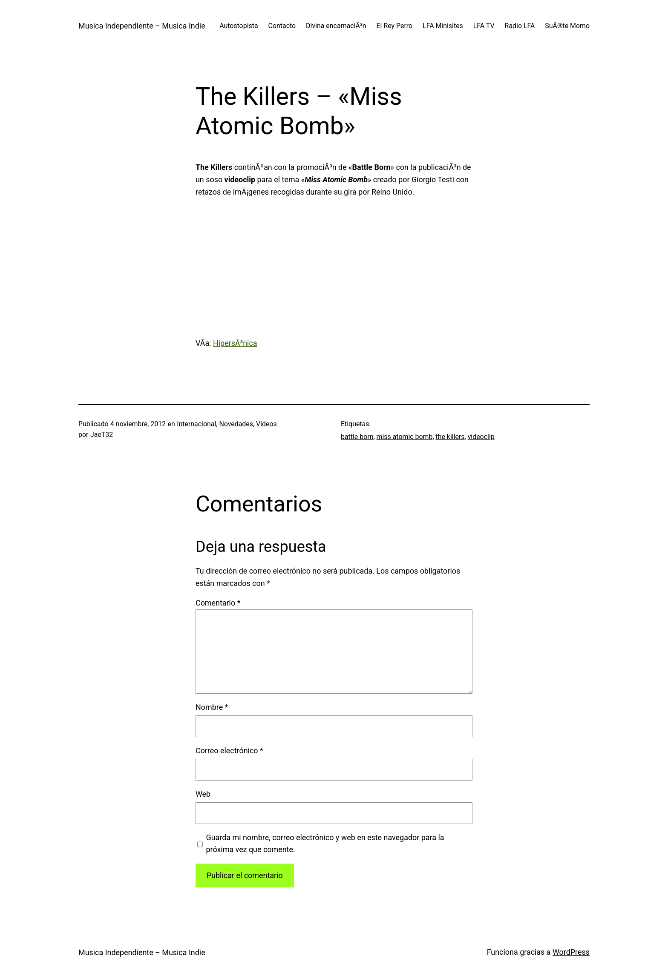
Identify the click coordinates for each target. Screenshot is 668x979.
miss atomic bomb (405, 437)
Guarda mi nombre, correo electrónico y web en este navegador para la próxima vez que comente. (325, 843)
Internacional (196, 424)
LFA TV (484, 26)
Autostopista (238, 26)
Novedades (236, 424)
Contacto (282, 26)
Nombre (212, 707)
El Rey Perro (395, 26)
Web (203, 794)
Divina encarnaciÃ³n (336, 26)
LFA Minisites (443, 26)
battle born (357, 437)
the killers (450, 437)
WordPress (571, 951)
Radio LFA (520, 26)
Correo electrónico (229, 750)
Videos (266, 424)
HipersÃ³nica (235, 343)
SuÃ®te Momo (567, 26)
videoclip (481, 437)
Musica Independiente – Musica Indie (141, 25)
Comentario (218, 602)
